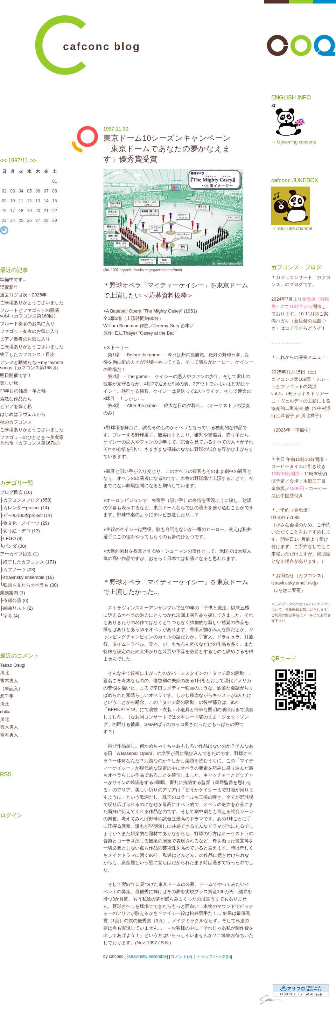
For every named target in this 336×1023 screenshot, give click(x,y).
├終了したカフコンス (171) (28, 562)
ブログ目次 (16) (16, 492)
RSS (6, 774)
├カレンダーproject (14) (24, 507)
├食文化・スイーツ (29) (24, 523)
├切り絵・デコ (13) (20, 530)
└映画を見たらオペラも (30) (29, 585)
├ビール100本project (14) (26, 515)
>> (33, 160)
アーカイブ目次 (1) (19, 553)
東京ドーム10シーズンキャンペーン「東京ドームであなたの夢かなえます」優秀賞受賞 (167, 148)
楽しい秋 (9, 383)
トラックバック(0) (213, 956)
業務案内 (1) (12, 592)
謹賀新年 (9, 287)
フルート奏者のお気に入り (27, 323)
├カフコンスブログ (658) (25, 500)
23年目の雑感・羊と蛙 (23, 390)
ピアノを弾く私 (16, 406)
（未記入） (11, 688)
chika (5, 711)
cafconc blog (101, 46)
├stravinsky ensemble (146, 956)
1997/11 (18, 160)
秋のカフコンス (16, 422)
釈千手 (7, 696)
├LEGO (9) (11, 538)
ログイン (11, 815)
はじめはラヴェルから (23, 414)
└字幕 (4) (9, 615)
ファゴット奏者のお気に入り (29, 331)
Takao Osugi (12, 665)
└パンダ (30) (13, 546)
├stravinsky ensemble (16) (27, 577)
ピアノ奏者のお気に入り (25, 339)
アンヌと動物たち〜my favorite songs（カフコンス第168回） (31, 365)
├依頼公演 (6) (14, 600)
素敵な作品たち (16, 398)
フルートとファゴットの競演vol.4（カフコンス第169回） (29, 313)
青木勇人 (9, 680)
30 (4, 229)
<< (3, 160)
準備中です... (13, 279)
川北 (4, 672)
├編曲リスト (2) (16, 608)
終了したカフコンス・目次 (27, 354)
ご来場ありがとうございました (32, 302)
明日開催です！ (16, 375)
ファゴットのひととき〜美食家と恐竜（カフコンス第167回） (32, 440)
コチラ (292, 328)
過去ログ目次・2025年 (23, 294)
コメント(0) (181, 956)
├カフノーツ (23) (17, 569)
